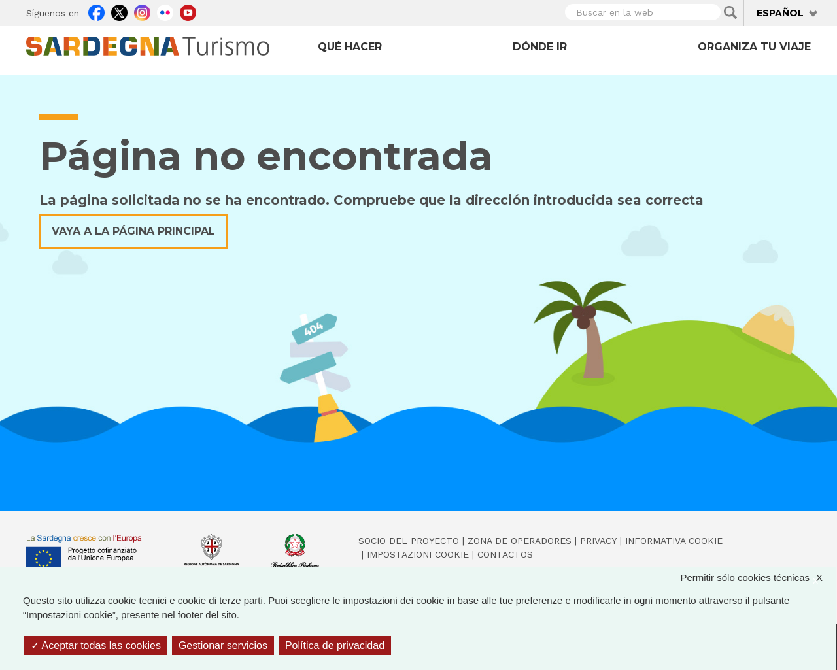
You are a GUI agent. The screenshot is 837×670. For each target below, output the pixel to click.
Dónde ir (540, 47)
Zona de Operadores (520, 540)
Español (780, 13)
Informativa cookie (674, 540)
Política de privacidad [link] (334, 645)
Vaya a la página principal (133, 231)
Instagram (142, 11)
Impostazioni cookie (418, 554)
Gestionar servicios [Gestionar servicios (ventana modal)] (223, 645)
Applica (730, 12)
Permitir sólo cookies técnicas (758, 578)
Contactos (505, 554)
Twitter (119, 11)
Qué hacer (350, 47)
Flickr (165, 11)
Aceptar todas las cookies (96, 645)
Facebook (96, 11)
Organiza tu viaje (754, 47)
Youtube (188, 11)
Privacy (598, 540)
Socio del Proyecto (408, 540)
